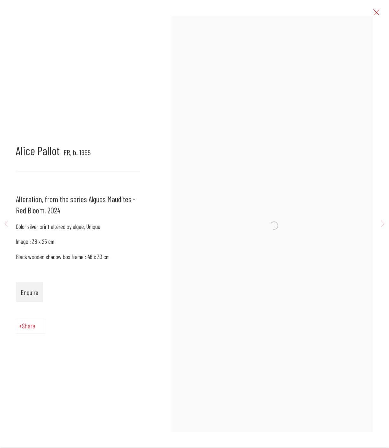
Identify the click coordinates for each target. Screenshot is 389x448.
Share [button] (28, 328)
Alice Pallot (38, 153)
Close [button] (379, 14)
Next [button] (382, 224)
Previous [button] (6, 224)
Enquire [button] (29, 295)
